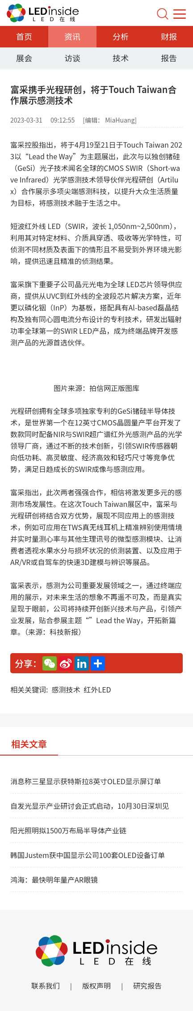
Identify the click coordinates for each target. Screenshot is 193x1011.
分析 (121, 36)
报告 (169, 58)
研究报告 (147, 985)
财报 (169, 36)
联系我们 (45, 985)
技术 (121, 58)
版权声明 (96, 985)
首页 (24, 36)
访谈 (72, 58)
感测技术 (65, 689)
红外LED (97, 689)
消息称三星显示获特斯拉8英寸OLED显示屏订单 (85, 781)
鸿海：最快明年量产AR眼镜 (54, 879)
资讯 (72, 36)
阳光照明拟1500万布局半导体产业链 (68, 830)
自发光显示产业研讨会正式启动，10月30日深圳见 (89, 805)
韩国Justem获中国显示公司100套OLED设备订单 (87, 855)
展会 (24, 58)
